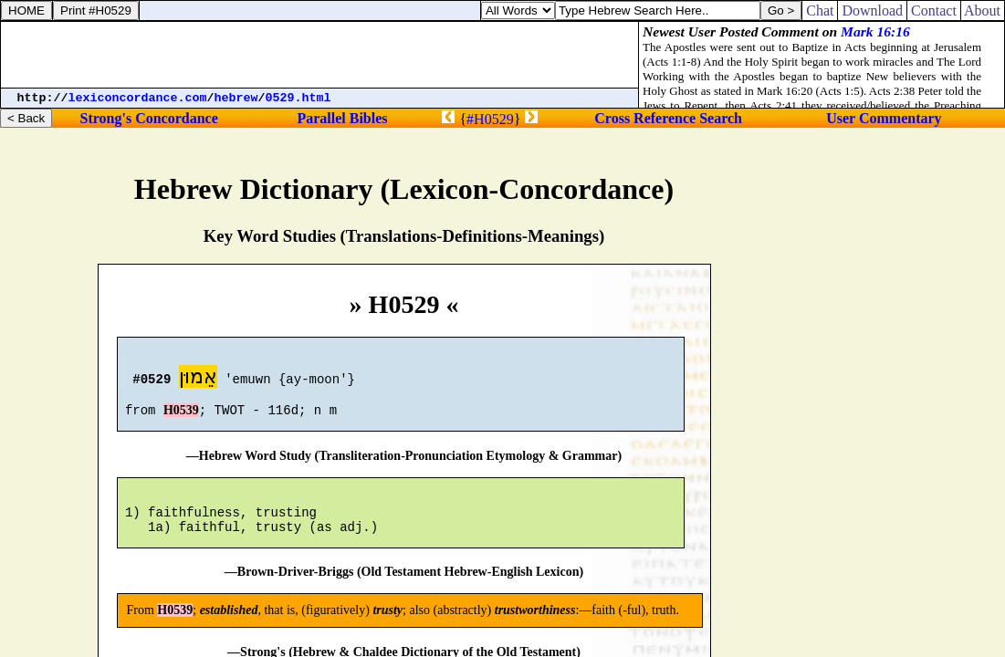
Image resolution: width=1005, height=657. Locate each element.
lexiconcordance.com (137, 98)
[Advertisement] (319, 54)
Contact (933, 10)
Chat (819, 10)
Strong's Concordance (149, 118)
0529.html (298, 98)
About (982, 10)
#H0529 (490, 119)
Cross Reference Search (668, 118)
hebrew (236, 98)
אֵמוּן (198, 379)
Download (872, 10)
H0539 (181, 418)
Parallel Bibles (342, 118)
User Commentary (883, 118)
